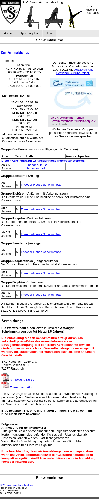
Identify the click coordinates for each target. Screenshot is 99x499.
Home (8, 33)
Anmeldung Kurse (17, 379)
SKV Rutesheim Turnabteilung (16, 485)
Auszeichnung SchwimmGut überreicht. (75, 71)
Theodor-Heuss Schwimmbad (37, 166)
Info (49, 33)
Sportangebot (29, 33)
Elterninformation (17, 387)
